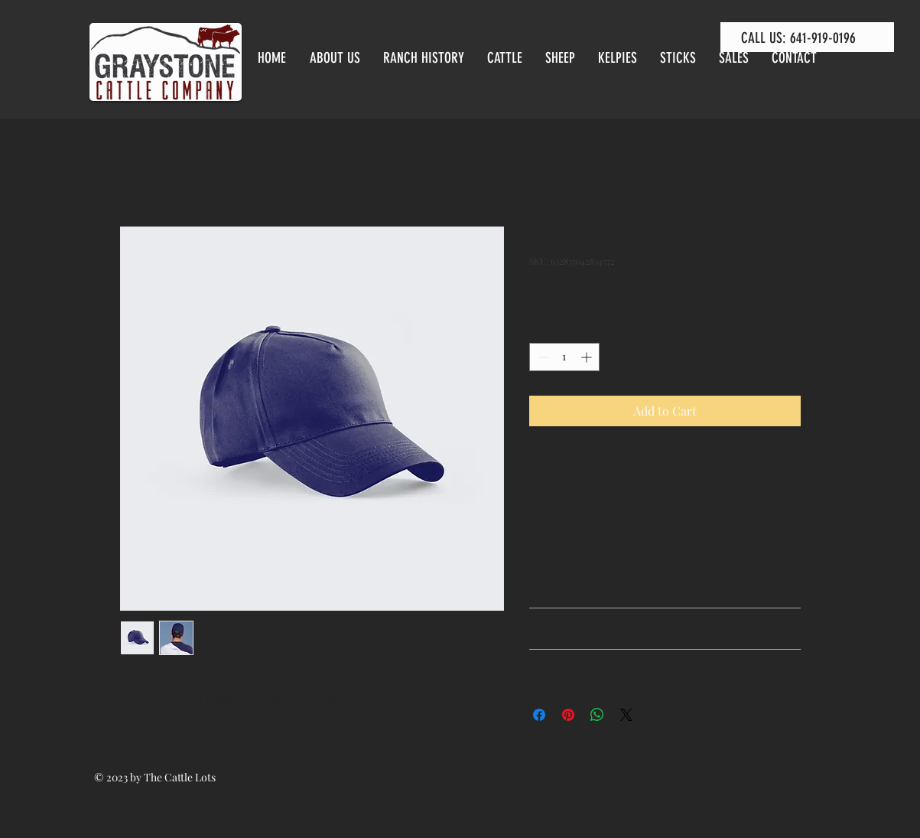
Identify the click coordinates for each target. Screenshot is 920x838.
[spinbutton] (564, 357)
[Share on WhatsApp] (597, 715)
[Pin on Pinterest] (568, 715)
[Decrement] (541, 357)
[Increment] (587, 357)
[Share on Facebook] (539, 715)
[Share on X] (626, 715)
